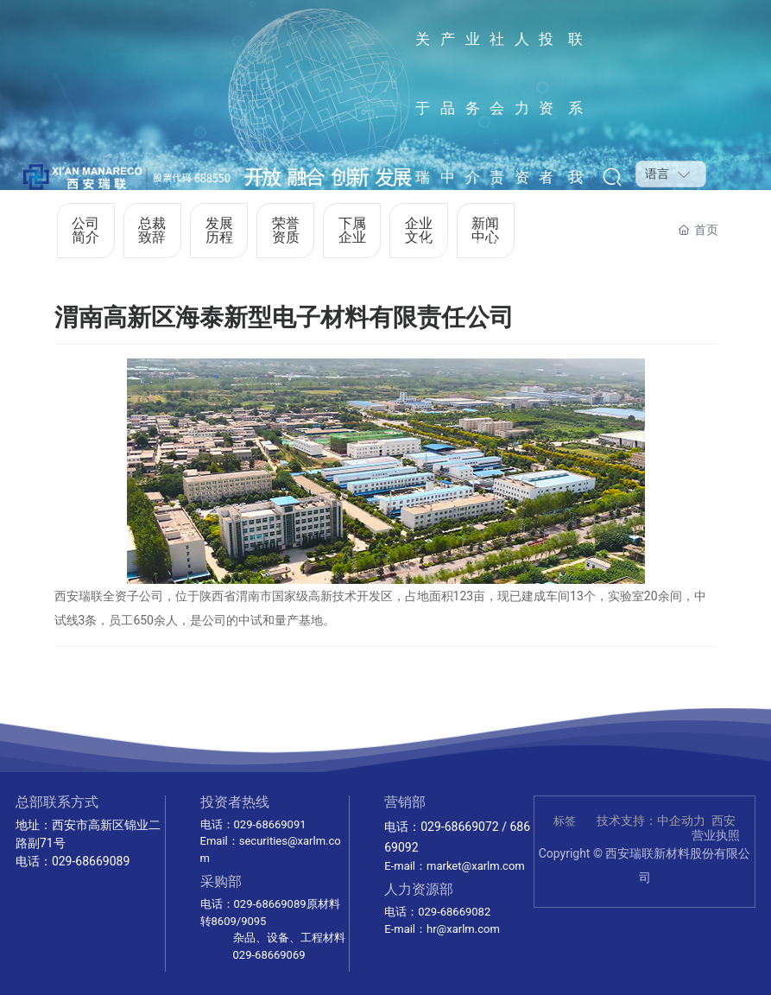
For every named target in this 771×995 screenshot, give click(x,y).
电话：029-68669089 (73, 861)
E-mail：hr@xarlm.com (442, 928)
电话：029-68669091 (253, 824)
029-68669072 (459, 826)
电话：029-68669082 (437, 911)
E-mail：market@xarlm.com (454, 865)
